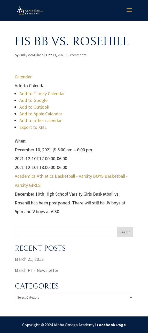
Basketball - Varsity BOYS (79, 176)
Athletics (45, 176)
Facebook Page (111, 324)
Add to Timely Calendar (42, 94)
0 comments (77, 55)
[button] (30, 85)
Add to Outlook (34, 107)
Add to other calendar (40, 120)
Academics (25, 176)
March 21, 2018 (29, 259)
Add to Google (33, 100)
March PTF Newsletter (36, 270)
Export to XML (33, 127)
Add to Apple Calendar (40, 114)
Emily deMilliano (31, 55)
